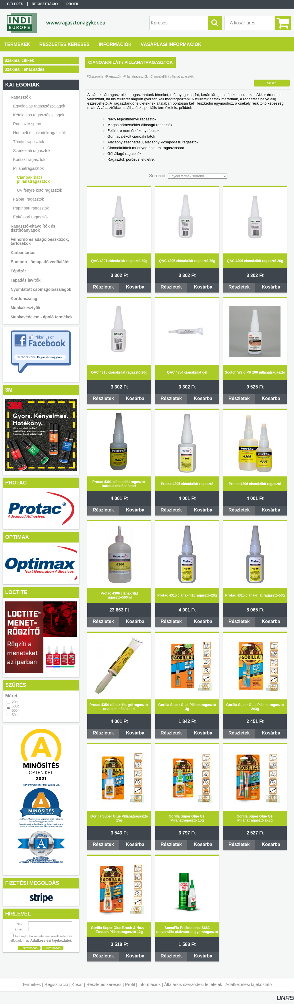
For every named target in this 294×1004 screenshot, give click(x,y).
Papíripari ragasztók (31, 208)
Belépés (15, 4)
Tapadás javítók (25, 280)
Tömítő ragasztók (28, 141)
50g (15, 715)
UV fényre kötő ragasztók (39, 190)
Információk (149, 984)
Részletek (103, 286)
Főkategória (95, 76)
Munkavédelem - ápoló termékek (42, 317)
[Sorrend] (197, 176)
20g (15, 702)
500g (16, 706)
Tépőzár (18, 271)
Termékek (31, 984)
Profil (130, 984)
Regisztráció (56, 984)
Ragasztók (113, 76)
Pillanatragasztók (136, 76)
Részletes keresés (104, 984)
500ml (16, 711)
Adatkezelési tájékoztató (248, 984)
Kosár (77, 984)
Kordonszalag (24, 298)
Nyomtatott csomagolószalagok (41, 289)
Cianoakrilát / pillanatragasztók (33, 179)
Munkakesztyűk (25, 307)
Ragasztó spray (27, 124)
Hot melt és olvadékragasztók (39, 132)
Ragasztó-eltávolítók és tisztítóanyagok (33, 228)
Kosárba (135, 286)
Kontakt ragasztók (29, 159)
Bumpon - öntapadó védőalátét (40, 261)
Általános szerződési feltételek (193, 984)
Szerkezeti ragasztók (32, 150)
